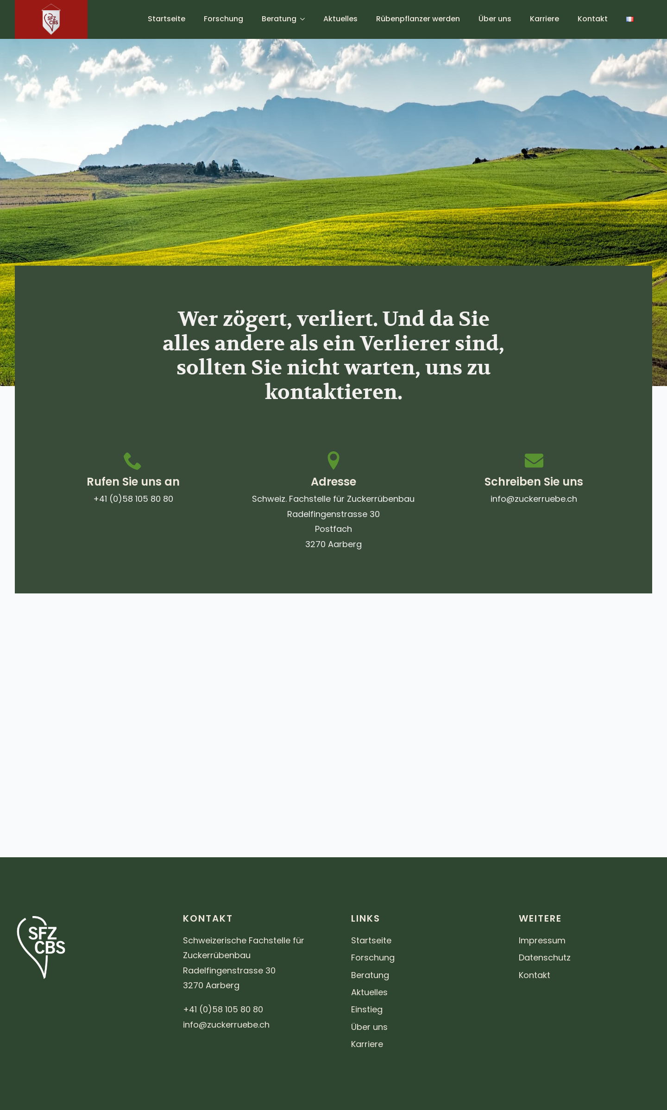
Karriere (544, 18)
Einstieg (367, 1009)
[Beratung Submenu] (305, 19)
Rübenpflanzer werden (418, 18)
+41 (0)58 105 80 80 (133, 499)
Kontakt (593, 18)
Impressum (542, 940)
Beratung (279, 18)
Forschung (223, 18)
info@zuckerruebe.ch (534, 499)
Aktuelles (340, 18)
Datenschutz (545, 957)
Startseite (166, 18)
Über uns (494, 18)
